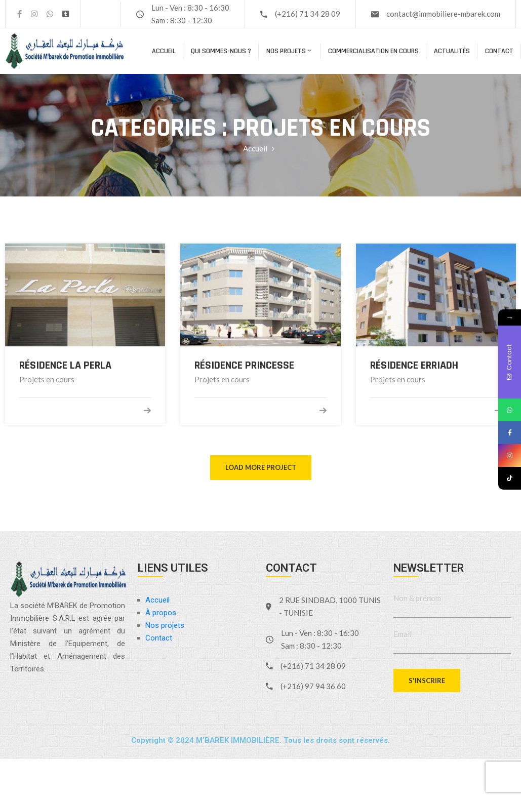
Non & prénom (417, 598)
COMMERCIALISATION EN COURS (373, 51)
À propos (160, 612)
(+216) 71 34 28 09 (307, 13)
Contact (499, 51)
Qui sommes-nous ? (221, 51)
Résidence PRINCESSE (244, 365)
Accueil (164, 51)
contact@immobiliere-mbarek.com (443, 13)
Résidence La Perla (65, 365)
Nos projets (289, 51)
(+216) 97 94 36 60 (313, 686)
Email (402, 633)
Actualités (452, 51)
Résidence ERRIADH (414, 365)
